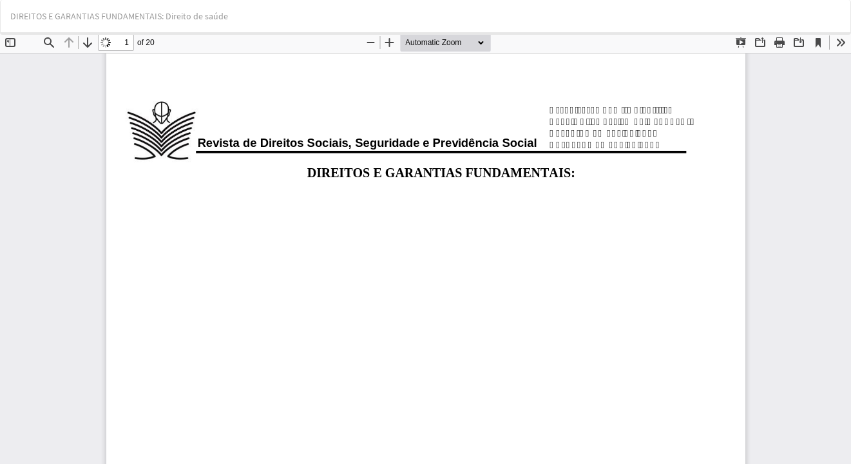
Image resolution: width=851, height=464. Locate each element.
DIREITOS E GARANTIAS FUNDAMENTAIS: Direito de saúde (119, 16)
